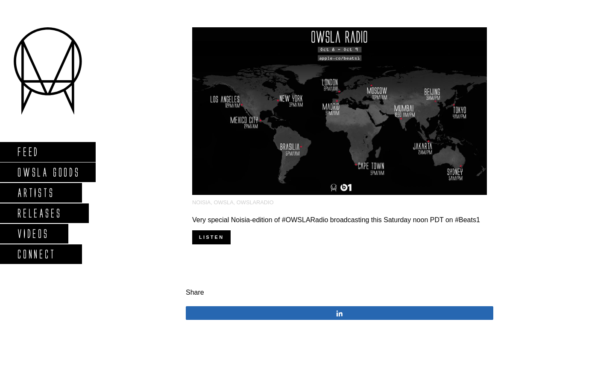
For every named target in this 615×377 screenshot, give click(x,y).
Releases (39, 213)
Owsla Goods (48, 172)
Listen (211, 237)
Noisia (201, 202)
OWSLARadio (255, 202)
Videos (33, 233)
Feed (28, 151)
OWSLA (224, 202)
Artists (35, 192)
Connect (36, 254)
